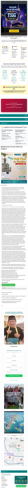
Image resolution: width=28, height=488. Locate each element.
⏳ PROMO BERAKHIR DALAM (21, 478)
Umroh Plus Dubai (14, 410)
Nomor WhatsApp (14, 360)
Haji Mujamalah (23, 71)
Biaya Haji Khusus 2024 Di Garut (10, 287)
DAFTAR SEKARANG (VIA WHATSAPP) (14, 375)
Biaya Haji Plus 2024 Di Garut (6, 475)
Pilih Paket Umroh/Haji (14, 365)
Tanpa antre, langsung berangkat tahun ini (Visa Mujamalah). (23, 78)
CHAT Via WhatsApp (23, 123)
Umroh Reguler (5, 71)
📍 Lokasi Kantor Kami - (8, 435)
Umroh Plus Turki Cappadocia (14, 380)
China (13, 81)
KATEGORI (4, 123)
